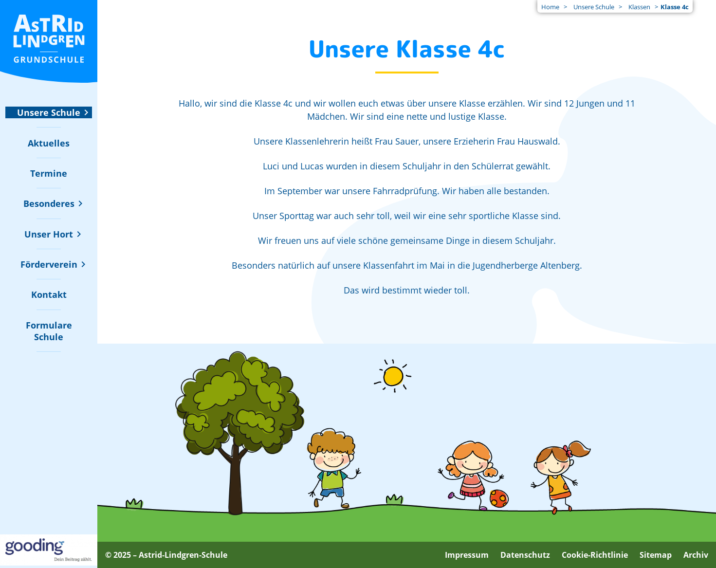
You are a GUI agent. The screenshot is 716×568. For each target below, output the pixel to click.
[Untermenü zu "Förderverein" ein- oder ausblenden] (49, 264)
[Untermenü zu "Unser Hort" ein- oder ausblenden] (49, 234)
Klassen (639, 6)
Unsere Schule (593, 6)
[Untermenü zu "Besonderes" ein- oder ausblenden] (49, 203)
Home (550, 6)
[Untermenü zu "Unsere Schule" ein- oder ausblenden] (48, 112)
